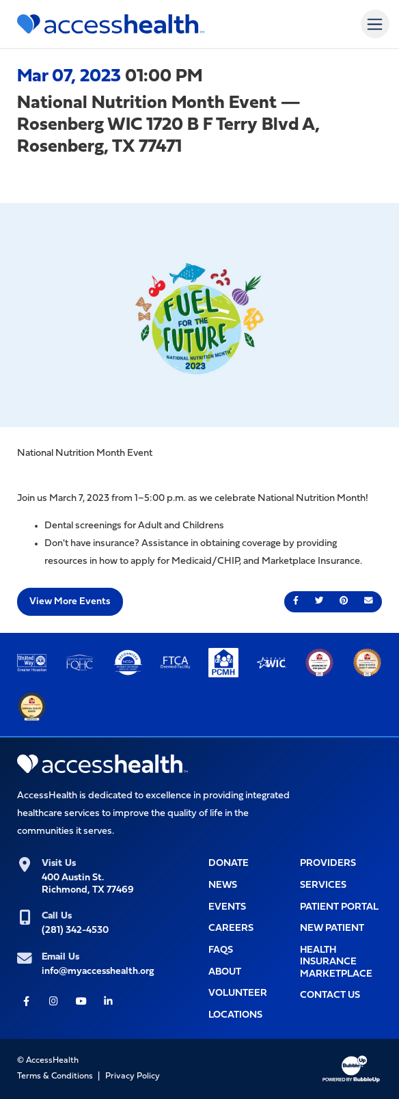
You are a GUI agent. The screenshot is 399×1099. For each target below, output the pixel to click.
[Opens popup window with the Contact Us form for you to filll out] (341, 996)
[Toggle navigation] (375, 24)
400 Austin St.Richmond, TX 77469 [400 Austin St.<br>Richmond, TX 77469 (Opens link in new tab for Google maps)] (88, 884)
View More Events (69, 602)
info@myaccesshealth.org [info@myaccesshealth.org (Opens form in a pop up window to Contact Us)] (98, 971)
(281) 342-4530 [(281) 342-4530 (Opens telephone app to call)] (75, 930)
